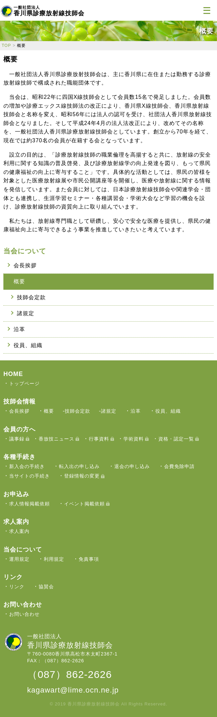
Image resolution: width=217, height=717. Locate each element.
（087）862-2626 (69, 674)
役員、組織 (28, 345)
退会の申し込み (132, 466)
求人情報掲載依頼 (29, 503)
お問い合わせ (24, 614)
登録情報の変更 (82, 476)
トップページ (24, 383)
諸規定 (25, 313)
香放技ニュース (56, 439)
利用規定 (54, 559)
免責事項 (89, 559)
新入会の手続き (27, 466)
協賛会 (46, 586)
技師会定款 (31, 297)
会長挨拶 (25, 265)
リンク (16, 586)
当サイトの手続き (29, 476)
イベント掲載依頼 (84, 503)
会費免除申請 (179, 466)
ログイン (190, 10)
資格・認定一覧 (176, 439)
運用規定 (19, 559)
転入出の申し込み (79, 466)
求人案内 (19, 531)
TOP (6, 45)
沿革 (19, 329)
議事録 (16, 439)
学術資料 (133, 439)
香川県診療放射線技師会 (49, 11)
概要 (19, 281)
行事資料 (99, 439)
